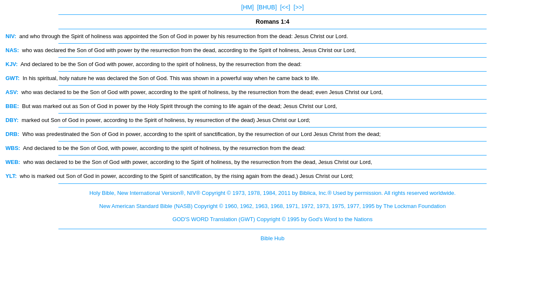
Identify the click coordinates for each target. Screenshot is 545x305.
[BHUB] (267, 7)
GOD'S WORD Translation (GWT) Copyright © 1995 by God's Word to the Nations (272, 219)
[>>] (299, 7)
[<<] (285, 7)
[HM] (247, 7)
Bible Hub (272, 238)
